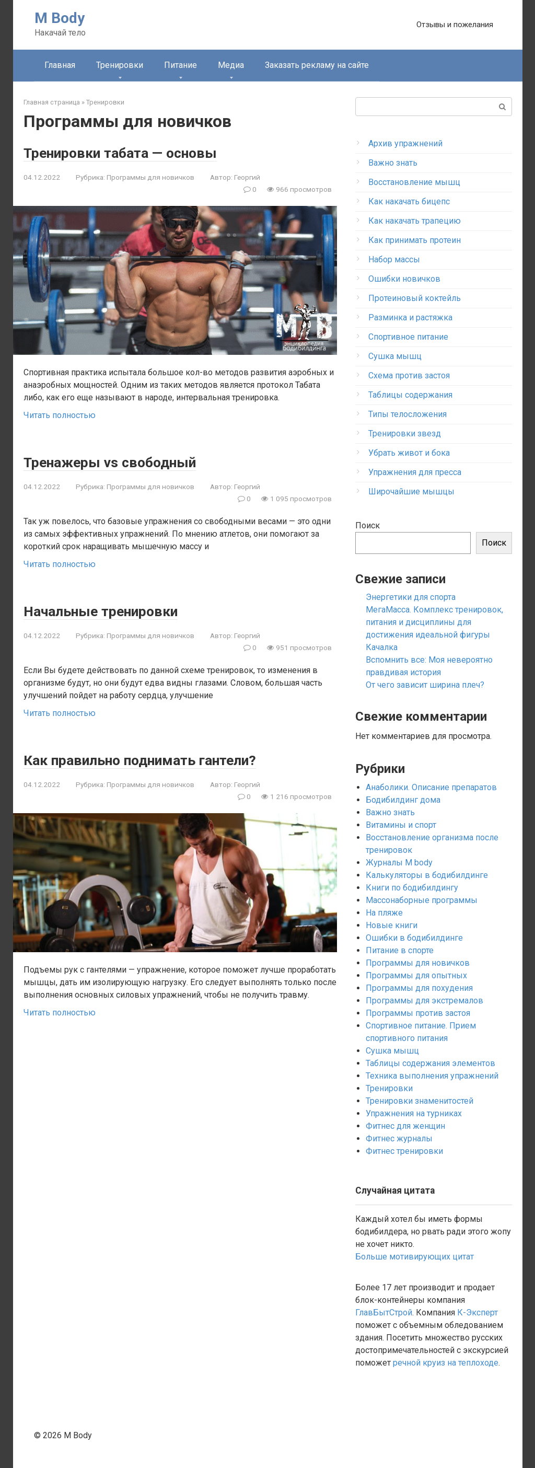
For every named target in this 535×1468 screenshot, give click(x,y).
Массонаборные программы (422, 900)
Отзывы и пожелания (454, 24)
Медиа (231, 65)
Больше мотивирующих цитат (414, 1257)
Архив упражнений (405, 143)
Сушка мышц (395, 356)
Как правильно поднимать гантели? (160, 759)
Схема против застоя (409, 375)
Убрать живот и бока (409, 453)
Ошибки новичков (404, 279)
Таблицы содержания (410, 395)
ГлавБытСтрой (383, 1312)
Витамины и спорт (401, 825)
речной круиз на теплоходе (445, 1363)
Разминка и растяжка (410, 317)
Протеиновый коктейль (414, 298)
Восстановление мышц (414, 182)
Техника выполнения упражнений (432, 1076)
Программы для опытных (416, 975)
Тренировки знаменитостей (419, 1101)
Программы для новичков (150, 177)
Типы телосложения (407, 414)
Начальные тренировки (113, 611)
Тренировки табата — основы (134, 152)
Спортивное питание (408, 337)
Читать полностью (60, 415)
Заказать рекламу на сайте (317, 65)
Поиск (367, 525)
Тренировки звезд (404, 433)
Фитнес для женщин (405, 1126)
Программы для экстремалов (424, 1000)
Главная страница (52, 102)
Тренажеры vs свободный (122, 462)
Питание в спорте (400, 950)
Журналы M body (399, 863)
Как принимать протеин (414, 240)
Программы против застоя (418, 1013)
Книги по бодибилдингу (412, 888)
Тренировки (119, 65)
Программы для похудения (419, 988)
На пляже (384, 913)
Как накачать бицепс (409, 201)
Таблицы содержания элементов (430, 1063)
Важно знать (392, 163)
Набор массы (394, 259)
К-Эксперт (477, 1312)
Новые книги (391, 925)
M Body (59, 18)
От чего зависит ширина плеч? (425, 685)
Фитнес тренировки (404, 1151)
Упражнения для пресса (414, 472)
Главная (59, 65)
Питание (180, 65)
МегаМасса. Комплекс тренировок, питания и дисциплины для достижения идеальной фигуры (434, 622)
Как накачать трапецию (414, 221)
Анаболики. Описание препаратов (431, 787)
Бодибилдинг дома (403, 800)
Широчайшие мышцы (411, 491)
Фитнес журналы (399, 1138)
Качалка (382, 647)
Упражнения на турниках (414, 1113)
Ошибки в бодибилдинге (414, 938)
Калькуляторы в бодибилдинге (427, 875)
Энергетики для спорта (411, 597)
